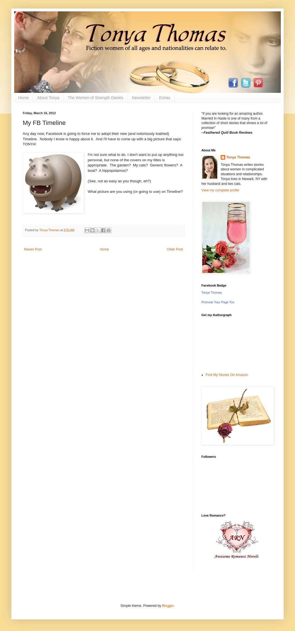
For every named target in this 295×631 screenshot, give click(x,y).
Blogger (168, 606)
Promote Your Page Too (217, 302)
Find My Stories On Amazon (227, 375)
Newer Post (33, 249)
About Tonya (48, 97)
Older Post (175, 249)
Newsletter (141, 97)
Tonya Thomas (238, 157)
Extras (164, 97)
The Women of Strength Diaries (95, 97)
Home (23, 97)
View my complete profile (220, 190)
